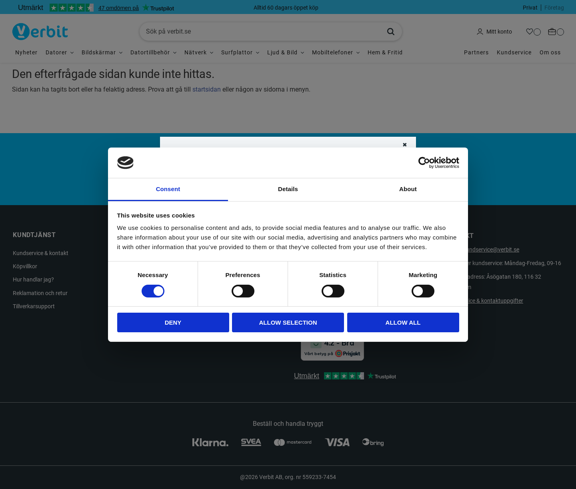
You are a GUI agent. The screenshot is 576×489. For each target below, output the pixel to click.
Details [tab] (288, 189)
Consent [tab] (168, 189)
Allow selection (288, 322)
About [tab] (408, 189)
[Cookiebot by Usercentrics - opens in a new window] (424, 163)
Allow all (403, 322)
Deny (173, 322)
